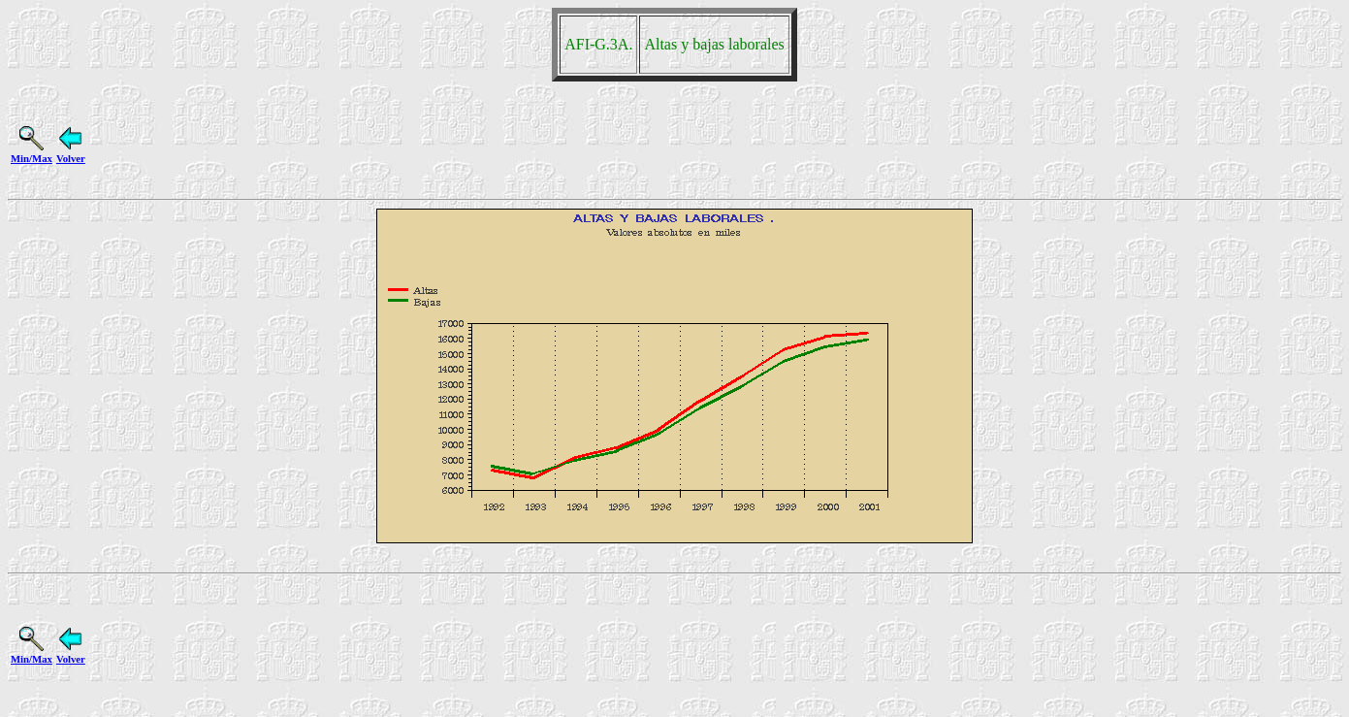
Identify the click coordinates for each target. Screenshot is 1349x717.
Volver (70, 152)
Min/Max (31, 152)
